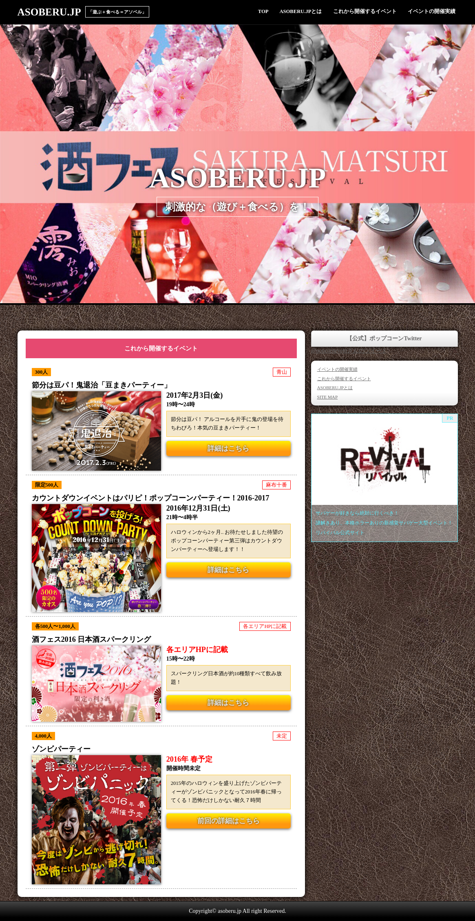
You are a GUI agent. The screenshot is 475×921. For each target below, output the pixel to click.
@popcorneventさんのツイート (349, 351)
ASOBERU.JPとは (300, 11)
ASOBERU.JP (49, 12)
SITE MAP (327, 396)
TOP (263, 11)
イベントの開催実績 (431, 11)
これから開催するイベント (365, 11)
